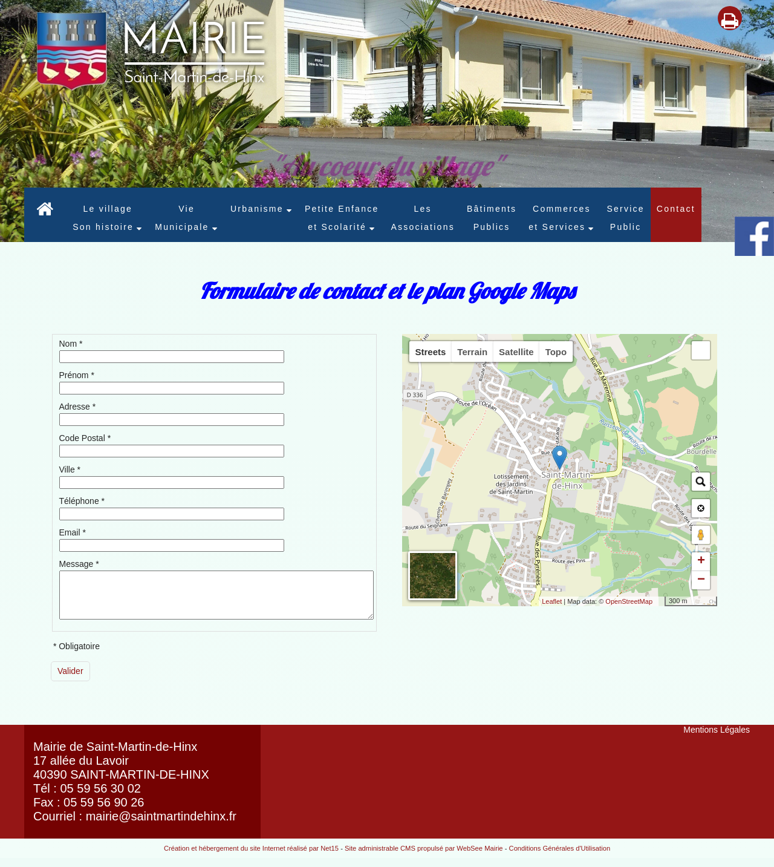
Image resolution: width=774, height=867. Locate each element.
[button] (701, 350)
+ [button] (701, 561)
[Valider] (70, 680)
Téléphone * (82, 501)
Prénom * (76, 375)
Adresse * (77, 406)
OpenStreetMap (628, 601)
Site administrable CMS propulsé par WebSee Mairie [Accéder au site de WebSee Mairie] (424, 857)
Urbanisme (257, 209)
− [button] (701, 580)
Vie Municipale (182, 218)
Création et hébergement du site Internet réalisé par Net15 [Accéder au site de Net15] (251, 857)
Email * (72, 532)
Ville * (70, 469)
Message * (79, 564)
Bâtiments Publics (491, 218)
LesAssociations (422, 218)
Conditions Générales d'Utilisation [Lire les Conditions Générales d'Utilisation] (560, 857)
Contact (676, 209)
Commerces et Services (559, 218)
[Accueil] (45, 215)
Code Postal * (85, 438)
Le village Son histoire (103, 218)
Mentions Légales (716, 739)
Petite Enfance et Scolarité (342, 218)
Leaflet (552, 601)
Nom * (71, 343)
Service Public (625, 218)
